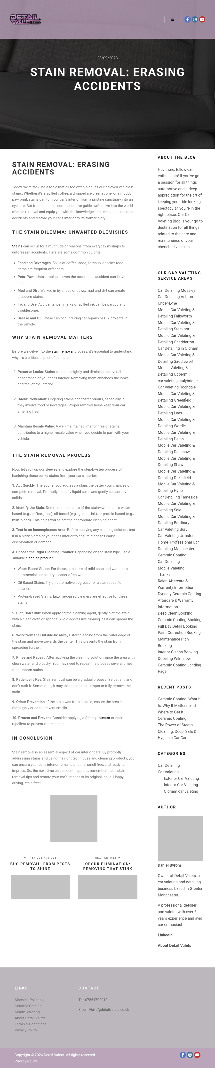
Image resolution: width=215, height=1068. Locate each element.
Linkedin (165, 935)
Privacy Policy (26, 1030)
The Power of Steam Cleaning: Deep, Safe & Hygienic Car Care (177, 731)
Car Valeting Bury (172, 529)
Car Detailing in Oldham (178, 348)
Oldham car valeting (181, 791)
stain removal (62, 351)
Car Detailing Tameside (178, 497)
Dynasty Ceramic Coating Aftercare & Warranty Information (179, 600)
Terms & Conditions (31, 1024)
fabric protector (97, 718)
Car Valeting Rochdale (177, 387)
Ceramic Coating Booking (179, 619)
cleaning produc (38, 558)
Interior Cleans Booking (178, 652)
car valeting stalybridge (178, 381)
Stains (17, 246)
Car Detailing (169, 561)
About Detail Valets (174, 945)
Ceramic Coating (172, 555)
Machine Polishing (30, 1000)
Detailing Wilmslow (174, 658)
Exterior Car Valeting (181, 778)
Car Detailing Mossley (176, 290)
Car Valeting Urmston (176, 535)
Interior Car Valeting (181, 785)
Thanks (164, 574)
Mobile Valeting (171, 568)
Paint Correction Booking (179, 632)
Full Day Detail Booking (177, 626)
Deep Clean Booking (175, 613)
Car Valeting (168, 772)
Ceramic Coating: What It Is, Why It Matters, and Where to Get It (179, 705)
